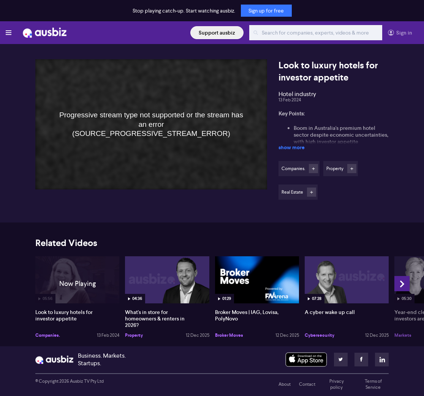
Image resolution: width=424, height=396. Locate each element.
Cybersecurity (319, 335)
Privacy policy (336, 384)
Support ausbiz (217, 32)
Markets (402, 335)
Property (134, 335)
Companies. (47, 335)
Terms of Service (373, 384)
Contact (307, 384)
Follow (313, 168)
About (284, 384)
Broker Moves (229, 335)
